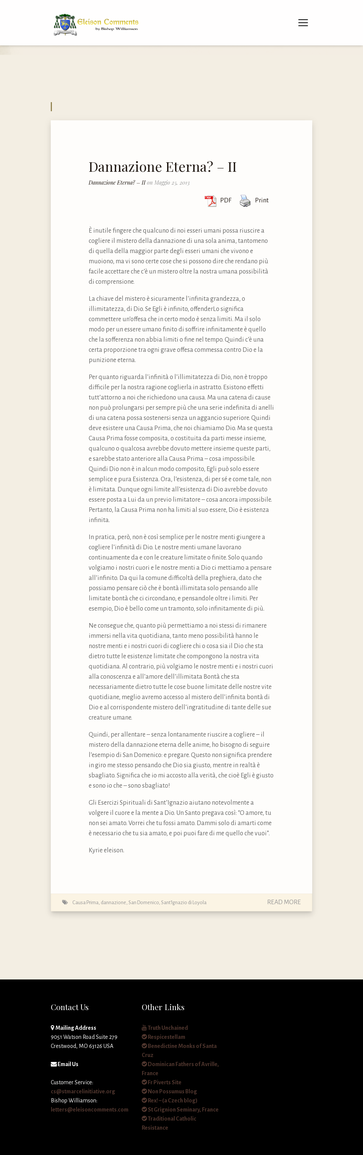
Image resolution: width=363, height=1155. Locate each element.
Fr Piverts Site (162, 1082)
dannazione (113, 902)
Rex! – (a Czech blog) (169, 1100)
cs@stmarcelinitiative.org (83, 1091)
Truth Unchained (165, 1028)
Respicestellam (163, 1037)
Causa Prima (85, 902)
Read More (284, 902)
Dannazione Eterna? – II (163, 166)
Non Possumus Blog (169, 1091)
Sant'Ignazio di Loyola (184, 902)
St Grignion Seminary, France (180, 1110)
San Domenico (143, 902)
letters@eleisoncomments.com (89, 1110)
